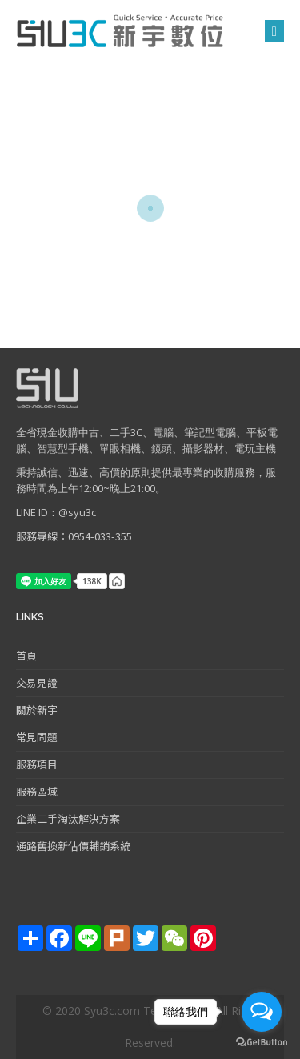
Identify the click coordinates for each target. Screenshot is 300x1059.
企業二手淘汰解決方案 (68, 818)
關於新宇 (37, 709)
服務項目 (37, 764)
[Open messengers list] (262, 1012)
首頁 (26, 655)
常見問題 (37, 736)
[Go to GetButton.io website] (261, 1042)
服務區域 (37, 791)
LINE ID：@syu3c (56, 512)
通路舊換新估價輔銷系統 (73, 845)
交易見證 (37, 682)
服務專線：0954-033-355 (74, 536)
